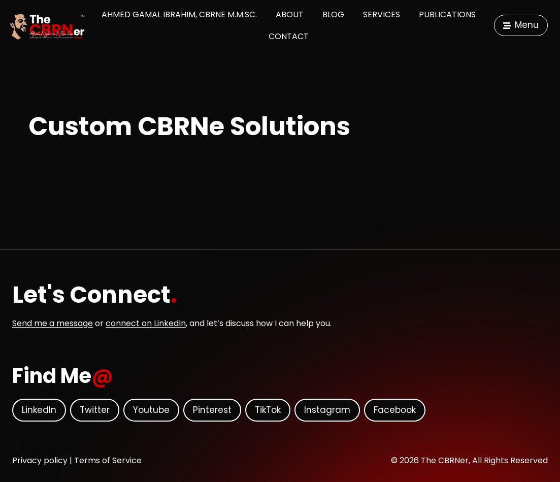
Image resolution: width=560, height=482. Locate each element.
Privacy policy (40, 460)
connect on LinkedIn (146, 323)
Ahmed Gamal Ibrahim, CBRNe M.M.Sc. (179, 14)
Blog (333, 14)
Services (381, 14)
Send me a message (52, 323)
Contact (289, 36)
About (290, 14)
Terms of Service (108, 460)
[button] (521, 26)
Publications (447, 14)
